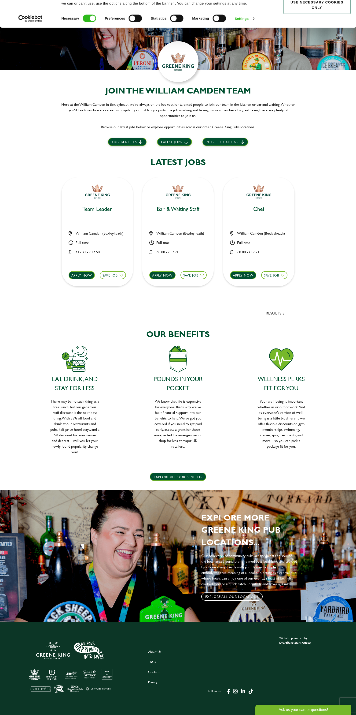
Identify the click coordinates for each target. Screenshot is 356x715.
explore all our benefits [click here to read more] (178, 476)
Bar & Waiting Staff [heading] (178, 209)
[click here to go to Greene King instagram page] (235, 691)
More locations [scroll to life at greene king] (222, 141)
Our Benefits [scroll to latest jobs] (124, 141)
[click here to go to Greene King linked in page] (243, 691)
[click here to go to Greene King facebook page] (229, 691)
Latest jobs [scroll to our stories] (171, 141)
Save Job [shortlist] (110, 275)
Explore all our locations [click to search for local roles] (232, 596)
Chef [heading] (258, 209)
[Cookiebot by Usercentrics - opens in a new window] (30, 43)
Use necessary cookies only (316, 29)
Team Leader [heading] (97, 209)
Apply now (81, 275)
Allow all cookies (317, 12)
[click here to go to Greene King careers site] (71, 666)
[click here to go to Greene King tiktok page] (251, 691)
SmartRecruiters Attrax (295, 642)
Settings (242, 43)
